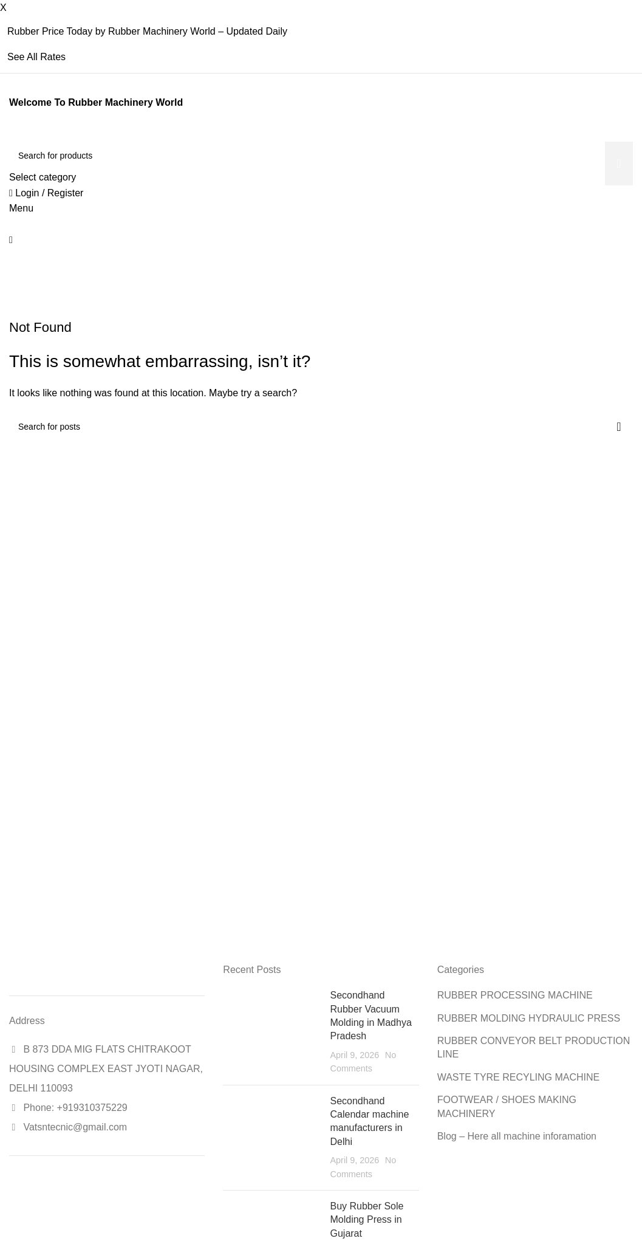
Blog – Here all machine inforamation (516, 1136)
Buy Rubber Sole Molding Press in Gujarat (366, 1220)
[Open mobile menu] (21, 208)
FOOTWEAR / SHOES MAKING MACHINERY (506, 1106)
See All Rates (36, 57)
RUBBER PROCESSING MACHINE (515, 995)
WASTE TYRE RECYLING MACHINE (518, 1077)
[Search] (321, 156)
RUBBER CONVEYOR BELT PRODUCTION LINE (533, 1047)
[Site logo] (10, 134)
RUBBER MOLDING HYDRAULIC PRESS (528, 1018)
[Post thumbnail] (272, 1032)
